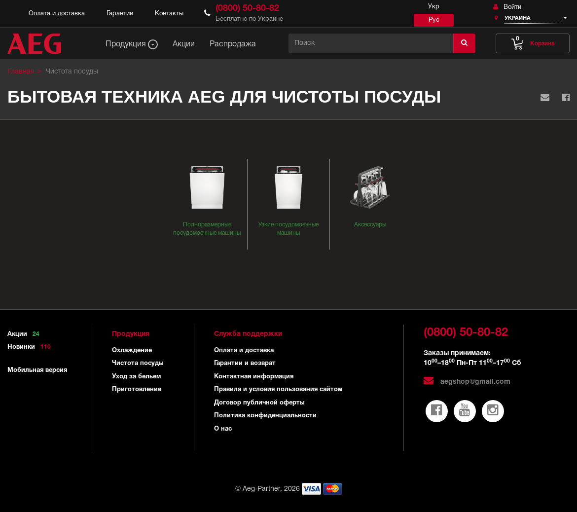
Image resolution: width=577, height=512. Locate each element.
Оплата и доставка (57, 14)
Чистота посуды (138, 363)
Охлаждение (132, 351)
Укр (433, 7)
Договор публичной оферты (259, 403)
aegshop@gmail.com (467, 382)
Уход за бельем (136, 377)
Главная (21, 72)
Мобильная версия (37, 370)
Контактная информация (253, 377)
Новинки (30, 347)
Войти (507, 6)
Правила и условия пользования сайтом (278, 390)
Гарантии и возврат (245, 363)
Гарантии (120, 14)
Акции (25, 334)
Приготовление (136, 390)
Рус (434, 20)
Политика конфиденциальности (265, 416)
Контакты (169, 14)
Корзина (533, 41)
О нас (223, 429)
